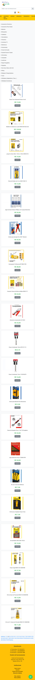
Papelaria (4, 65)
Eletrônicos (4, 44)
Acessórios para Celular (7, 26)
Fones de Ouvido (5, 50)
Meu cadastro (17, 676)
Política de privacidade (17, 671)
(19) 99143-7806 (21, 652)
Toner (3, 75)
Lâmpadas (4, 57)
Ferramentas (4, 47)
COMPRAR (17, 105)
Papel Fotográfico (6, 62)
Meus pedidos (17, 677)
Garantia (17, 670)
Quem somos (17, 668)
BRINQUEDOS (19, 16)
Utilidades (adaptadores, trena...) (9, 78)
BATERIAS (12, 16)
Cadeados (4, 34)
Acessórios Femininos (7, 24)
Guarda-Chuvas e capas (7, 52)
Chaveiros (4, 39)
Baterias (3, 29)
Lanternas (4, 60)
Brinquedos (4, 32)
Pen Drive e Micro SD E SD (8, 68)
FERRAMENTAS (26, 16)
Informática (4, 55)
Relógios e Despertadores (7, 73)
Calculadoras (5, 37)
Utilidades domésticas (7, 81)
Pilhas (3, 70)
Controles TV (4, 42)
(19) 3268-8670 (21, 650)
